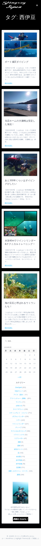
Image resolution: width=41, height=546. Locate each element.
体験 (19, 442)
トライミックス (19, 435)
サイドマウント (18, 409)
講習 (18, 475)
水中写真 (19, 460)
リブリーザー (19, 438)
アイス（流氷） (19, 395)
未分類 (18, 456)
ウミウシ (19, 402)
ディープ (18, 427)
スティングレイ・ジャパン (18, 413)
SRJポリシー (19, 391)
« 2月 (19, 377)
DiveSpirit (18, 387)
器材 (18, 445)
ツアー (18, 420)
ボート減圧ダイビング (17, 61)
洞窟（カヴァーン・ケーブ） (18, 471)
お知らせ (19, 405)
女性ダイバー (18, 449)
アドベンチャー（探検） (18, 398)
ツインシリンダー (18, 424)
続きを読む (8, 83)
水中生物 (19, 464)
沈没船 (18, 467)
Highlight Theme (21, 538)
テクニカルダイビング (18, 431)
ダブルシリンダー (18, 416)
